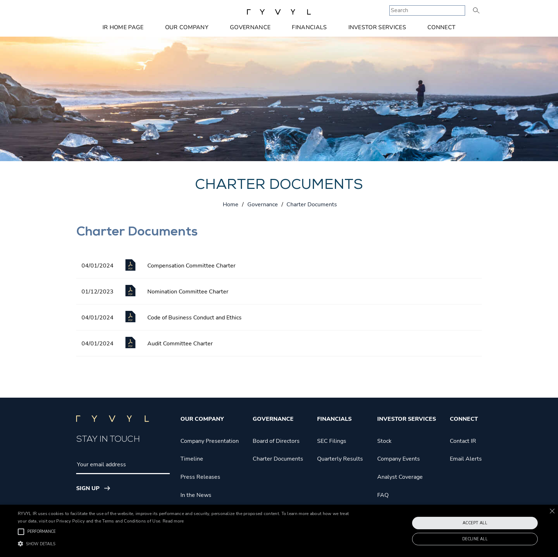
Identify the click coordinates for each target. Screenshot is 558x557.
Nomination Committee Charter (187, 292)
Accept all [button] (475, 523)
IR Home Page (123, 27)
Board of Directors (276, 441)
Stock (384, 441)
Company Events (398, 459)
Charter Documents (278, 459)
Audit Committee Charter (180, 344)
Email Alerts (466, 459)
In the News (195, 495)
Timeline (191, 459)
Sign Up (88, 488)
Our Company (187, 27)
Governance (250, 27)
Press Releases (200, 477)
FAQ (383, 495)
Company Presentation (209, 441)
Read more (173, 521)
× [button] (551, 511)
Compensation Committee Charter (191, 266)
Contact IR (463, 441)
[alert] (279, 531)
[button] (187, 544)
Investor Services (377, 27)
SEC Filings (331, 441)
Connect (441, 27)
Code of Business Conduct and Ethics (194, 318)
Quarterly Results (340, 459)
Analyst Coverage (400, 477)
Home (230, 204)
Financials (309, 27)
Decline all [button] (475, 539)
